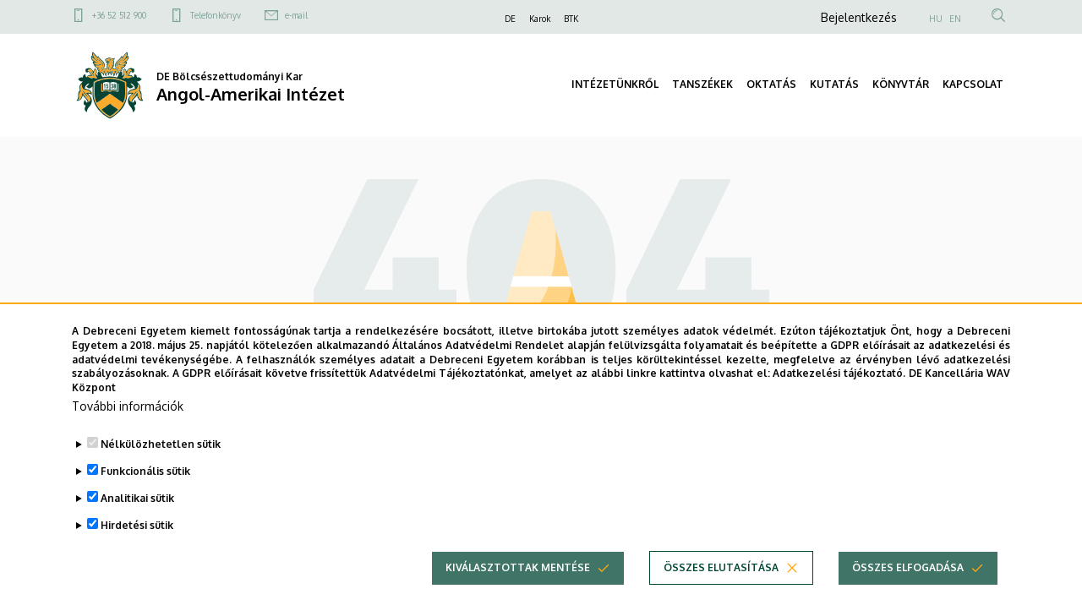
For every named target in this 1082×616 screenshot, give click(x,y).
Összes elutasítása (721, 595)
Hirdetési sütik (137, 553)
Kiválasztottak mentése (517, 595)
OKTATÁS (771, 84)
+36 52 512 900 (119, 15)
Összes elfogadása (908, 595)
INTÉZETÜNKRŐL (614, 84)
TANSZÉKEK (702, 84)
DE (510, 19)
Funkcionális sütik (145, 499)
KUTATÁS (834, 84)
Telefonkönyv (215, 15)
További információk (127, 434)
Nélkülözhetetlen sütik (161, 472)
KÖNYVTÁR (900, 84)
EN (955, 19)
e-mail (296, 15)
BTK (571, 19)
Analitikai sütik (137, 526)
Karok (539, 19)
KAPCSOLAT (973, 84)
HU (936, 19)
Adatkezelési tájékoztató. (839, 401)
